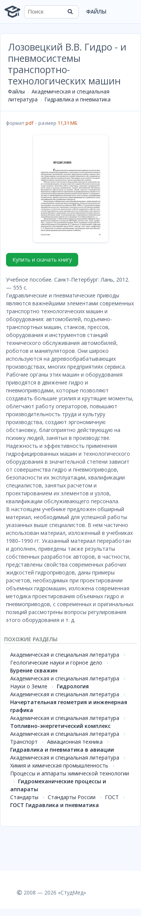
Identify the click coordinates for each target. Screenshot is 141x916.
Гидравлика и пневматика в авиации (62, 749)
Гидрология (73, 686)
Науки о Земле (28, 686)
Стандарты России (72, 797)
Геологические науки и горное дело (56, 662)
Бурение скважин (34, 670)
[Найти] (70, 11)
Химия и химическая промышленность (59, 765)
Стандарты (24, 797)
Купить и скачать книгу (42, 259)
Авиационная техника (75, 741)
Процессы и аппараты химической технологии (69, 773)
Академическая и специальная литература (64, 654)
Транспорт (24, 741)
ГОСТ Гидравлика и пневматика (54, 805)
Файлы (96, 11)
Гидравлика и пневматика (77, 99)
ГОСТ (112, 797)
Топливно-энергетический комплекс (60, 725)
